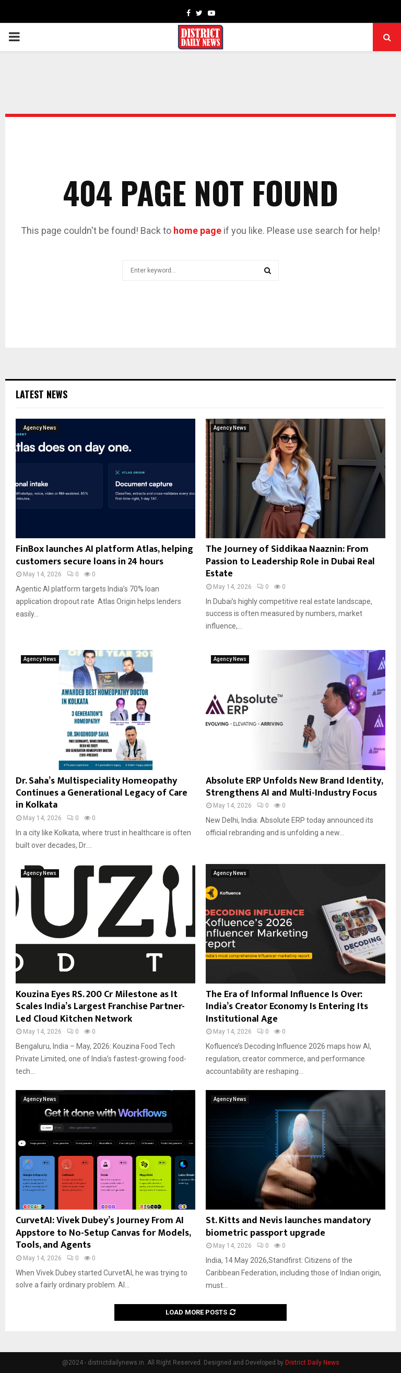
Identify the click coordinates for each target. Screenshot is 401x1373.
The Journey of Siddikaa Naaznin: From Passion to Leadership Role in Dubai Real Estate (290, 561)
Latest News (41, 394)
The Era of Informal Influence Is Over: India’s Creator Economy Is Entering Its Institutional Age (287, 1007)
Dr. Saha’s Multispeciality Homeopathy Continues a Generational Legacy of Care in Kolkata (101, 793)
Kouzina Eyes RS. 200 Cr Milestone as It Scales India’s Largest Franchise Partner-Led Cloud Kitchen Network (100, 1007)
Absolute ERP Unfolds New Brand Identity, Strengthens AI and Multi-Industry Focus (294, 787)
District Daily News (312, 1362)
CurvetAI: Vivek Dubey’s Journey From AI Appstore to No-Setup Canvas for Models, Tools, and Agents (103, 1233)
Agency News (39, 428)
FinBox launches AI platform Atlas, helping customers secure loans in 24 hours (104, 555)
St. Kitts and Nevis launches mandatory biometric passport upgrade (288, 1226)
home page (197, 230)
